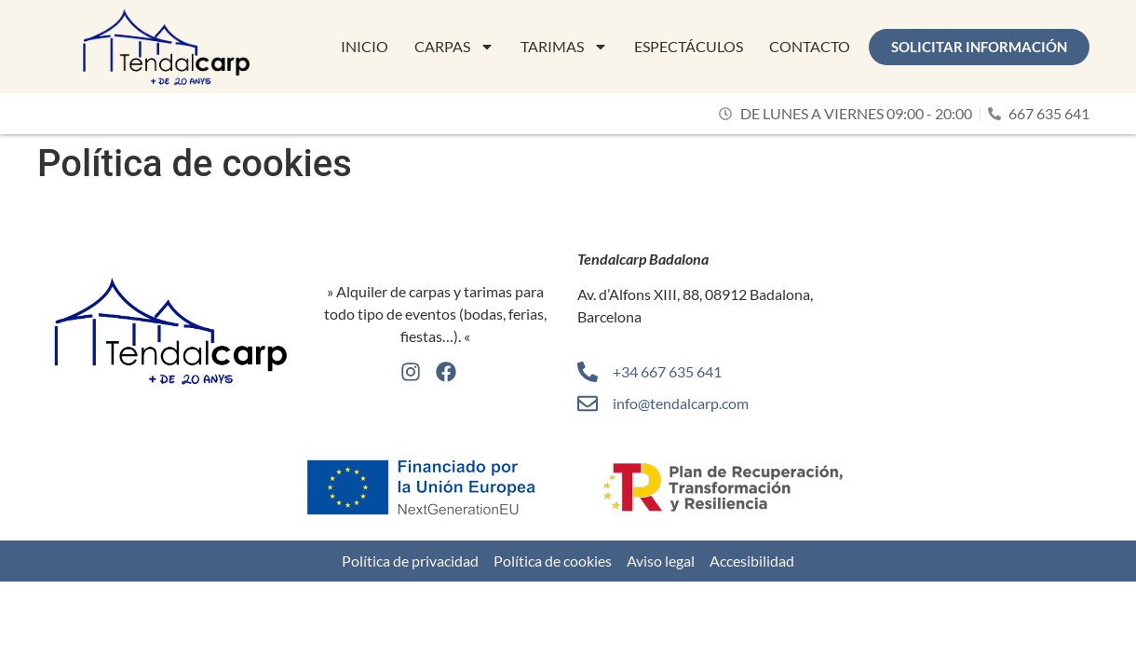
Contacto (809, 46)
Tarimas (564, 46)
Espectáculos (688, 46)
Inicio (364, 46)
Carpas (454, 46)
